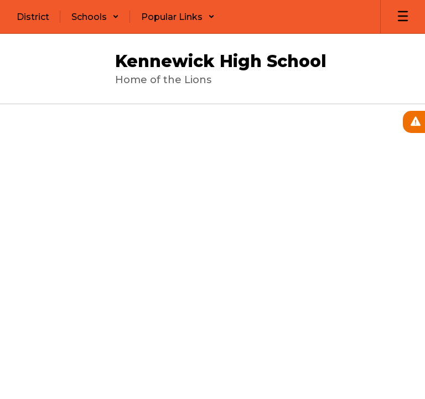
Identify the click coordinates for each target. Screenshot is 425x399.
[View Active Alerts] (414, 122)
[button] (95, 16)
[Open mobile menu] (403, 16)
